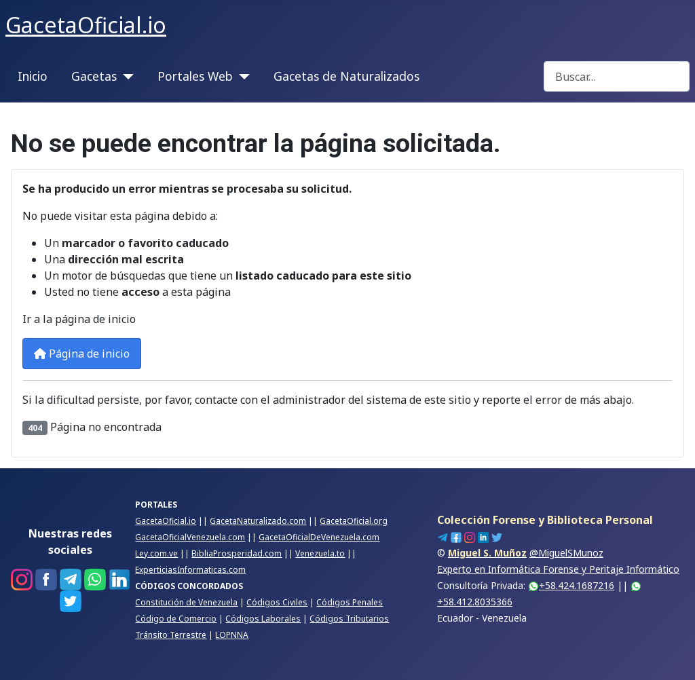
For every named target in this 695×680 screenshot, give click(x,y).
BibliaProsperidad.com (236, 553)
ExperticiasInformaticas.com (190, 569)
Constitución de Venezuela (186, 602)
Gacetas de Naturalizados (346, 76)
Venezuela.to (320, 553)
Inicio (33, 76)
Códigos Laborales (263, 618)
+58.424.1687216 (571, 585)
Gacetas (94, 76)
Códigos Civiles (276, 602)
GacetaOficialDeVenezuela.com (319, 537)
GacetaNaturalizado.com (258, 521)
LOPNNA (231, 635)
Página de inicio (82, 353)
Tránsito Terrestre (170, 635)
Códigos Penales (349, 602)
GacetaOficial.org (354, 521)
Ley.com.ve (156, 553)
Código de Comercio (176, 618)
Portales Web (195, 76)
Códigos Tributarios (349, 618)
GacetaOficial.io (165, 521)
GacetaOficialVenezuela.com (190, 537)
